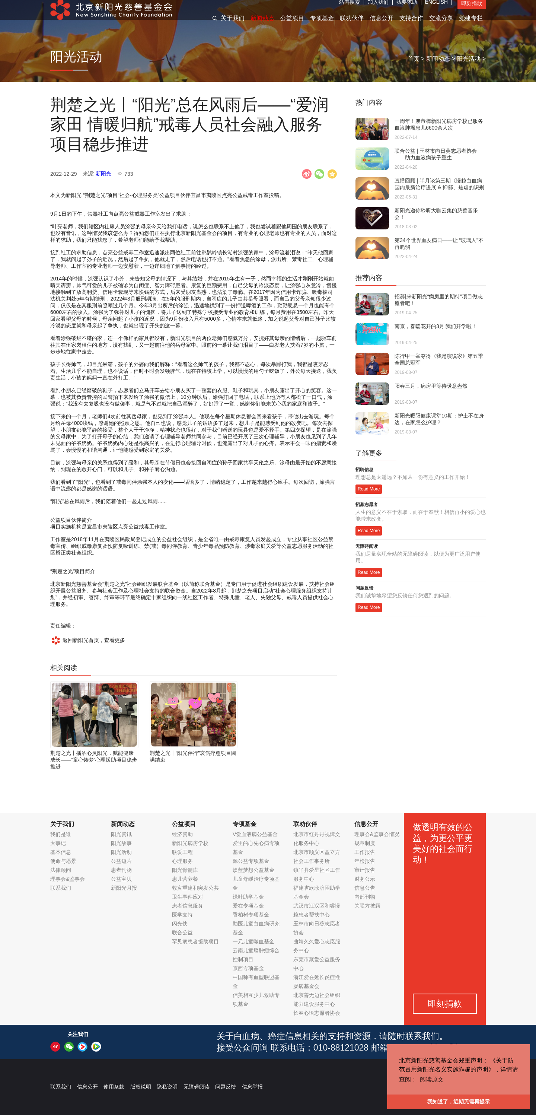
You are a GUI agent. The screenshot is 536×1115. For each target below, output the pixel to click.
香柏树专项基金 (251, 915)
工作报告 (364, 852)
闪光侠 (180, 924)
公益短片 (121, 861)
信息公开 (381, 25)
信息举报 (252, 1087)
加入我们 (378, 9)
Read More (369, 489)
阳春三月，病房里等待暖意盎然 (431, 386)
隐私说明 (167, 1087)
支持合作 (411, 25)
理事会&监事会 (67, 879)
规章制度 (364, 843)
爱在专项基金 (248, 906)
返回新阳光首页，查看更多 (87, 640)
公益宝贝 (121, 879)
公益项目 (292, 25)
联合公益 (182, 932)
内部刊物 (364, 897)
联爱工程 (182, 852)
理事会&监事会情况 (376, 834)
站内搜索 (349, 9)
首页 (413, 58)
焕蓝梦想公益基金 (253, 870)
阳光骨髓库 (185, 870)
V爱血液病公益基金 (255, 834)
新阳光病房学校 (190, 843)
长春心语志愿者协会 (316, 1013)
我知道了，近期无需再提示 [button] (458, 1102)
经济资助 (182, 834)
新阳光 (103, 174)
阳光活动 (469, 58)
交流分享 (441, 25)
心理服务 (182, 861)
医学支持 (182, 915)
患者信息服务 (187, 906)
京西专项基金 (248, 968)
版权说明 (140, 1087)
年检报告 (364, 861)
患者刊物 (121, 870)
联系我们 (60, 888)
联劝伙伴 (352, 25)
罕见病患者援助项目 (195, 941)
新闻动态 (262, 25)
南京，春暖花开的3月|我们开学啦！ (436, 326)
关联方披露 (367, 906)
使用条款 (113, 1087)
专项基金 (322, 25)
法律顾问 (60, 870)
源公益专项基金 (251, 861)
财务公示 (364, 879)
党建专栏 (471, 25)
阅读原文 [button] (432, 1079)
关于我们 (233, 25)
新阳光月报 (124, 888)
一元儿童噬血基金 (253, 941)
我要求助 (406, 9)
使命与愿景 (63, 861)
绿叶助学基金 (248, 897)
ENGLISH (436, 9)
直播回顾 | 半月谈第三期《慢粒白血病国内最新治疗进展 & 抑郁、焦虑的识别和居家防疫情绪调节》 (439, 187)
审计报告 (364, 870)
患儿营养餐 (185, 879)
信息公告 (364, 888)
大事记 (58, 843)
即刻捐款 (471, 11)
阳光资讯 (121, 834)
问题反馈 (225, 1087)
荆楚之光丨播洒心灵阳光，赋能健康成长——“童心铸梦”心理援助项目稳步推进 (93, 759)
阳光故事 (121, 843)
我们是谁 (60, 834)
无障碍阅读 (197, 1087)
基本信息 (60, 852)
